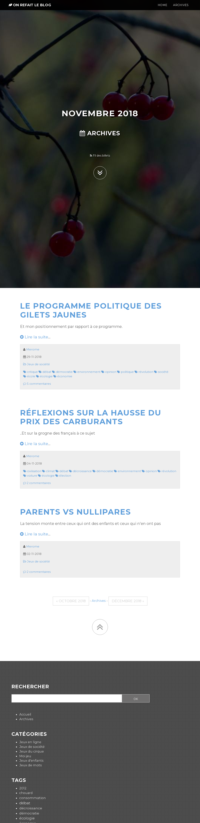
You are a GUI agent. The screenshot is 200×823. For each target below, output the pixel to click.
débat (45, 372)
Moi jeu (25, 756)
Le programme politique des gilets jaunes (91, 310)
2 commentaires (37, 483)
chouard (26, 793)
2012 (22, 788)
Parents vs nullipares (75, 512)
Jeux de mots (30, 765)
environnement (86, 372)
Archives (100, 133)
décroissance (80, 471)
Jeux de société (36, 364)
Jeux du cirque (31, 751)
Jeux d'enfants (31, 760)
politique (125, 372)
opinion (108, 372)
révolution (144, 372)
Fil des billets (100, 155)
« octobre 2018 (71, 601)
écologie (44, 376)
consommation (32, 798)
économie (62, 376)
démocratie (62, 372)
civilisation (32, 471)
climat (48, 471)
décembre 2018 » (128, 601)
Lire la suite (34, 336)
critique (30, 372)
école (29, 376)
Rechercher (30, 686)
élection (63, 475)
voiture (30, 475)
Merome (32, 349)
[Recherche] (65, 698)
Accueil (25, 714)
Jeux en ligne (30, 742)
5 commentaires (37, 384)
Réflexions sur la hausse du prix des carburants (90, 417)
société (161, 372)
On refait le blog (30, 8)
